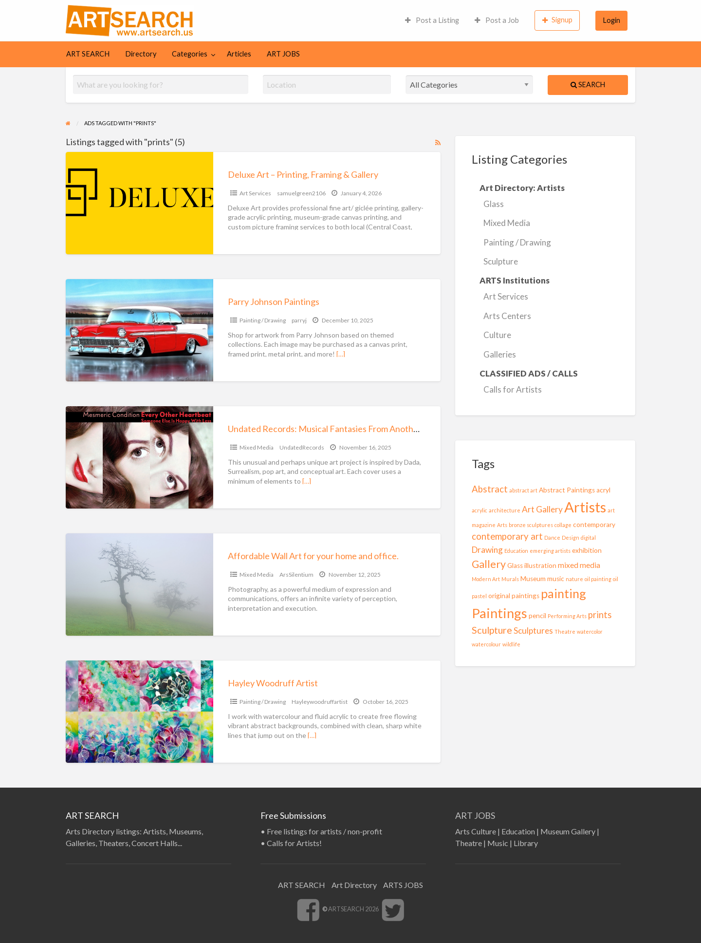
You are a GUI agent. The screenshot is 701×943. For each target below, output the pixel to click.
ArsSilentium (296, 574)
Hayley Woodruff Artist (273, 683)
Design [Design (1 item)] (570, 537)
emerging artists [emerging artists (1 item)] (550, 550)
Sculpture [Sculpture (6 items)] (492, 630)
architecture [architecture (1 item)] (504, 510)
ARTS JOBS (403, 884)
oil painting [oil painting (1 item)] (598, 579)
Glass (493, 204)
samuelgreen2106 (301, 193)
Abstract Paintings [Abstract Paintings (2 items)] (567, 490)
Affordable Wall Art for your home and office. (313, 555)
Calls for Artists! (294, 843)
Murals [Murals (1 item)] (510, 579)
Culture (497, 335)
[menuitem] (432, 20)
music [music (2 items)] (555, 579)
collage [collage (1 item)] (563, 525)
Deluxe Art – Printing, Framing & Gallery (303, 174)
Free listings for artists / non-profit (324, 831)
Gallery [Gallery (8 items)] (489, 564)
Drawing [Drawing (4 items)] (487, 550)
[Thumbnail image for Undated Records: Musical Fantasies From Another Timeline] (139, 457)
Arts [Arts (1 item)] (502, 525)
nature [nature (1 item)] (574, 579)
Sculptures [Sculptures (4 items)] (533, 630)
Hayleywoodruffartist (320, 701)
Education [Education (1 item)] (516, 550)
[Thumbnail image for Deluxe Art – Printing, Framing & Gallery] (139, 203)
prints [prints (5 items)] (600, 614)
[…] (340, 354)
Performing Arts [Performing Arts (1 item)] (567, 616)
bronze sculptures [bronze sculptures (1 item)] (531, 525)
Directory (140, 54)
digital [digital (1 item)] (588, 537)
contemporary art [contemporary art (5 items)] (507, 536)
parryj (299, 320)
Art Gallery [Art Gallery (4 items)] (542, 509)
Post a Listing (432, 20)
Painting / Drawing (263, 320)
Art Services (255, 193)
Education (518, 831)
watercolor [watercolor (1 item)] (590, 631)
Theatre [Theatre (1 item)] (564, 631)
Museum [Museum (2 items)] (533, 579)
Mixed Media (257, 447)
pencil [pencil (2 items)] (537, 616)
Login (611, 20)
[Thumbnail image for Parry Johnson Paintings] (139, 330)
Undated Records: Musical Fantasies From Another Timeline (342, 428)
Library (526, 843)
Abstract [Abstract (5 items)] (490, 489)
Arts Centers (507, 316)
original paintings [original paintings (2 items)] (513, 596)
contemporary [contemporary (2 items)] (594, 524)
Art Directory (354, 884)
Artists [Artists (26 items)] (585, 506)
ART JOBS (283, 54)
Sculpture (500, 261)
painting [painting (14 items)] (563, 593)
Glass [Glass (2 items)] (515, 565)
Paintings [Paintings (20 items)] (499, 613)
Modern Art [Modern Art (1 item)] (486, 579)
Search (588, 84)
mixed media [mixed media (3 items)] (579, 565)
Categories (189, 54)
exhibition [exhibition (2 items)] (587, 550)
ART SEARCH (88, 54)
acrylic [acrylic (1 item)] (479, 510)
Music (497, 843)
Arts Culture (475, 831)
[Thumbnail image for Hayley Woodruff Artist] (139, 711)
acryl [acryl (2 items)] (603, 490)
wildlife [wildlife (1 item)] (511, 644)
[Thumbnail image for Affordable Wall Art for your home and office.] (139, 584)
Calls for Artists (512, 389)
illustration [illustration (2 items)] (540, 565)
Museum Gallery (567, 831)
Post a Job (497, 20)
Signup (557, 20)
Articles (239, 54)
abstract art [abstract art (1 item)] (523, 490)
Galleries (499, 354)
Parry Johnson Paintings (273, 301)
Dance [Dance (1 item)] (552, 537)
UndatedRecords (301, 447)
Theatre (468, 843)
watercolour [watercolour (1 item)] (486, 644)
